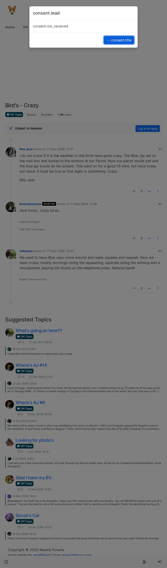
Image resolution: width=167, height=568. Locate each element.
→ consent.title (119, 40)
